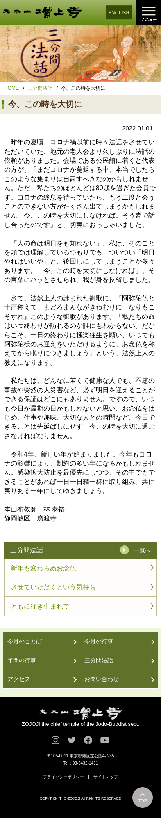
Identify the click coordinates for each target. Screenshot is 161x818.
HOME (11, 88)
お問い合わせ (101, 679)
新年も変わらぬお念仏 (43, 568)
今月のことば (24, 641)
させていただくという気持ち (53, 587)
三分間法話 (40, 88)
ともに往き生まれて (40, 606)
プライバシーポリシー (63, 777)
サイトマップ (105, 777)
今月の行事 (98, 641)
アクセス (18, 679)
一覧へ (142, 550)
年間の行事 (21, 660)
